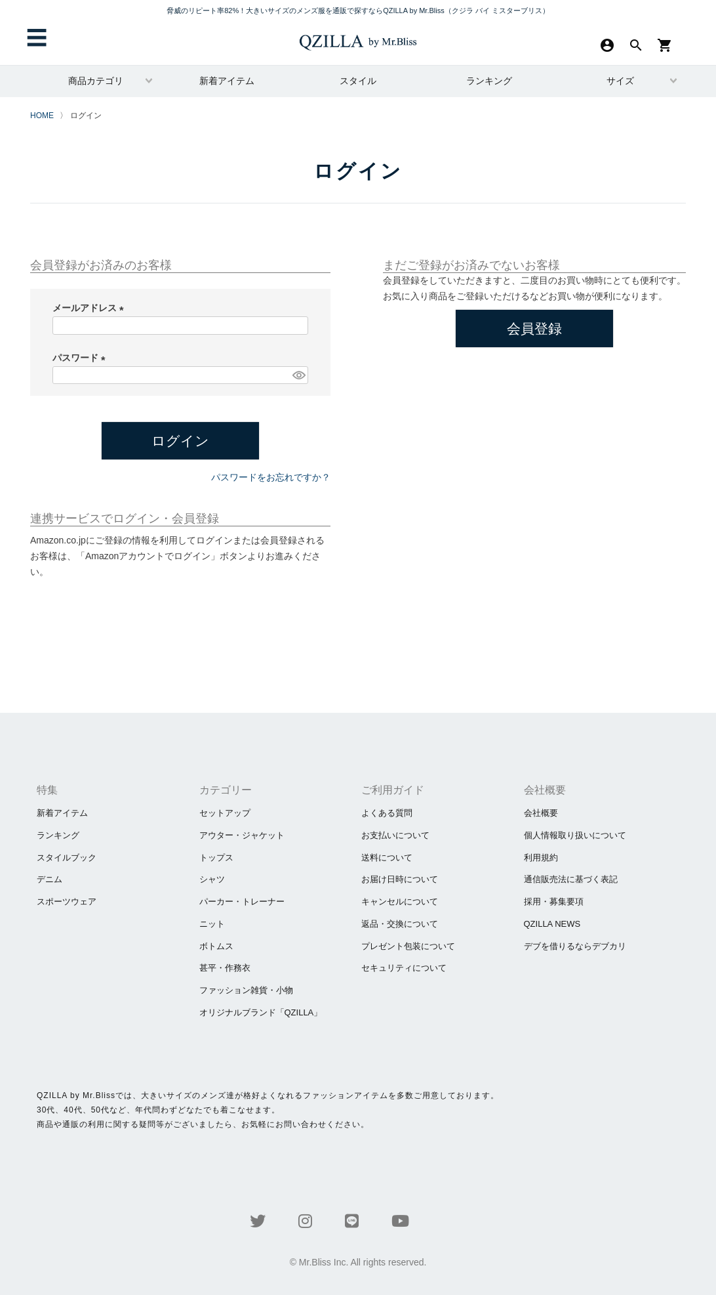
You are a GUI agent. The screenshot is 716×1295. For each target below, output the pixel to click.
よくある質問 (386, 813)
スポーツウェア (66, 901)
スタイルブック (66, 857)
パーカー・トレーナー (242, 901)
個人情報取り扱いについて (575, 835)
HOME (42, 115)
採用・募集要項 (554, 901)
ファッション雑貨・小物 (246, 990)
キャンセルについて (399, 901)
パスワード (81, 357)
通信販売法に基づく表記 (571, 879)
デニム (49, 879)
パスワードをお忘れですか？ (270, 477)
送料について (386, 857)
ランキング (489, 80)
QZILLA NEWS (552, 924)
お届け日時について (399, 879)
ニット (212, 924)
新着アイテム (226, 80)
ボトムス (216, 946)
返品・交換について (399, 924)
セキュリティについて (404, 968)
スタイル (358, 80)
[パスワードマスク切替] (298, 375)
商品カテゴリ (95, 80)
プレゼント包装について (408, 946)
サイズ (620, 80)
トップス (216, 857)
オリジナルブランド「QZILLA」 (261, 1012)
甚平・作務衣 (224, 968)
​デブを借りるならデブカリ (575, 946)
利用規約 (541, 857)
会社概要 (541, 813)
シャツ (212, 879)
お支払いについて (395, 835)
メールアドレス (90, 308)
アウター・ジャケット (242, 835)
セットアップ (224, 813)
